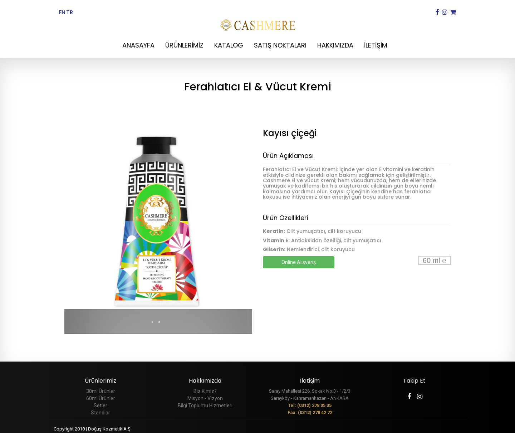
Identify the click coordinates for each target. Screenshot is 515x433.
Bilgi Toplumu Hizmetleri (205, 405)
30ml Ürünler (100, 391)
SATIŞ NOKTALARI (280, 45)
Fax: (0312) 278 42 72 (310, 412)
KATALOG (228, 45)
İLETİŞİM (375, 45)
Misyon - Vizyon (205, 398)
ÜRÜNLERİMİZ (184, 45)
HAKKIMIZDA (335, 45)
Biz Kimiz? (205, 391)
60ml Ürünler (100, 398)
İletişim (310, 381)
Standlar (100, 412)
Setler (100, 405)
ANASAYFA (138, 45)
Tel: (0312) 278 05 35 (310, 405)
